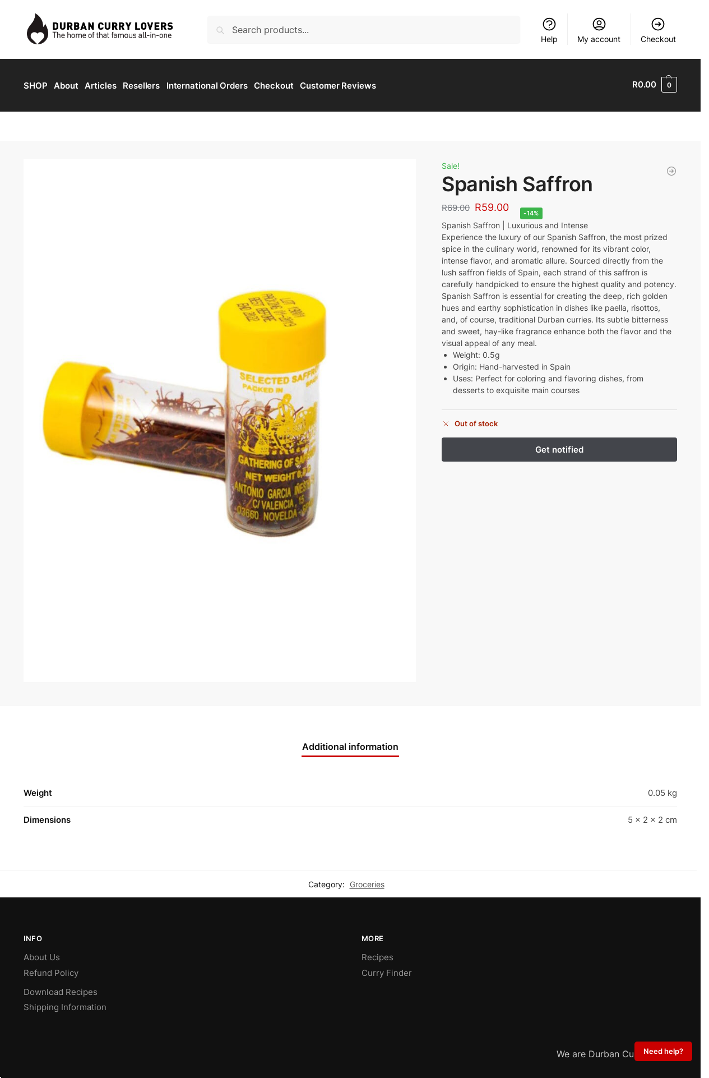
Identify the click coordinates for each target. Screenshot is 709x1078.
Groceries (367, 882)
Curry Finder (387, 971)
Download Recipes (61, 990)
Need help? (663, 1051)
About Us (42, 955)
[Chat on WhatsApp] (350, 724)
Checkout (658, 30)
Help (549, 30)
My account (598, 30)
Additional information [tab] (350, 744)
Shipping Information (65, 1005)
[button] (654, 84)
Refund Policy (51, 971)
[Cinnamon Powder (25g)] (671, 169)
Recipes (377, 955)
